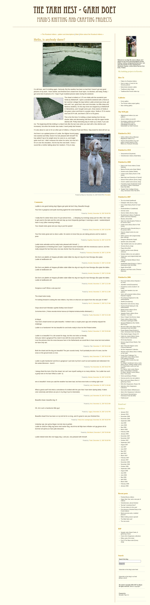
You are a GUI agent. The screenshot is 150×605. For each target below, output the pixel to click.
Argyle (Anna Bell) (126, 267)
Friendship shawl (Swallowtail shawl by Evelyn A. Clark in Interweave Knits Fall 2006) (131, 185)
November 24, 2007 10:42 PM (101, 411)
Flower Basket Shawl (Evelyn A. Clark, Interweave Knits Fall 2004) (130, 331)
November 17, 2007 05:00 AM (101, 331)
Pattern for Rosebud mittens (129, 81)
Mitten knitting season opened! (129, 517)
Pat (91, 367)
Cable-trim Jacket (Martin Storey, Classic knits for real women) (130, 337)
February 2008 (125, 431)
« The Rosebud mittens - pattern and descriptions (57, 34)
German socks (125, 210)
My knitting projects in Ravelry (130, 71)
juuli (91, 395)
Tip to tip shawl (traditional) (128, 200)
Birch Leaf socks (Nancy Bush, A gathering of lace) (130, 381)
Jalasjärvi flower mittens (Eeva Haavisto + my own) (129, 314)
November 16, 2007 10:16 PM (101, 229)
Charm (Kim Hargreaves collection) (131, 536)
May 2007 (123, 451)
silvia (90, 356)
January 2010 (125, 414)
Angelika (89, 240)
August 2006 (124, 470)
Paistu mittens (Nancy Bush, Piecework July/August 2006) (129, 320)
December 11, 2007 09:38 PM (101, 440)
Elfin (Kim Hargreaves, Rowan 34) (130, 384)
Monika (90, 377)
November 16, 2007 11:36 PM (101, 252)
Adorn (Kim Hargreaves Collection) (131, 392)
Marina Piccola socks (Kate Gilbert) (131, 169)
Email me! (122, 404)
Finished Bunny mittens (127, 497)
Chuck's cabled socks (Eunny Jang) (131, 181)
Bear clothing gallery (126, 105)
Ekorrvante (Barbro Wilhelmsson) (130, 390)
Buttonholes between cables (129, 87)
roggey (90, 411)
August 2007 (124, 444)
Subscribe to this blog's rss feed (128, 576)
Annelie (90, 263)
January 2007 (125, 460)
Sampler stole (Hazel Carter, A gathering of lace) (129, 533)
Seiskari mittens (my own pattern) (130, 254)
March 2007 (124, 455)
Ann (91, 403)
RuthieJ (90, 331)
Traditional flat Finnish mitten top (130, 91)
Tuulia (90, 315)
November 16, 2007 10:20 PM (101, 240)
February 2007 (125, 457)
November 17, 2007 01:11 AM (101, 291)
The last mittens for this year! (129, 507)
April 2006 (124, 479)
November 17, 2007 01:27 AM (101, 303)
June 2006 (124, 475)
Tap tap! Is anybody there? (128, 505)
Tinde (90, 440)
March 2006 (124, 481)
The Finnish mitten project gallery (130, 103)
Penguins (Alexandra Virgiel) (129, 239)
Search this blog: (123, 559)
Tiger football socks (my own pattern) (131, 244)
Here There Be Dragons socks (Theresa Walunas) (129, 346)
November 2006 (125, 464)
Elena (90, 229)
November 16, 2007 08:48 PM (101, 213)
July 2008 (123, 423)
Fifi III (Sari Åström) (126, 340)
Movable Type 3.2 (124, 595)
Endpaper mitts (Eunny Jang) (129, 202)
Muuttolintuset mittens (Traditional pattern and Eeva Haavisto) (130, 215)
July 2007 (123, 447)
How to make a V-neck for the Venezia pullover (129, 84)
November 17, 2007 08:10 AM (101, 346)
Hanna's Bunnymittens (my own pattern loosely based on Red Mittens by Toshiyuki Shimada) (130, 142)
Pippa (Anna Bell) (126, 248)
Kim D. (90, 303)
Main (77, 34)
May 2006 (123, 477)
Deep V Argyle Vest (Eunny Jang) (130, 317)
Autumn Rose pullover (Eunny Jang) (131, 179)
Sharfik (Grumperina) (127, 301)
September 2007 (125, 442)
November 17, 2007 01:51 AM (101, 315)
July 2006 (123, 473)
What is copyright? (135, 586)
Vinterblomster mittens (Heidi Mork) (131, 156)
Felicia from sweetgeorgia (85, 419)
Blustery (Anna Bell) (126, 219)
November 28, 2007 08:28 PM (101, 419)
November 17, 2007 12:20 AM (101, 263)
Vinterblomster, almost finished (129, 503)
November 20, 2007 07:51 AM (101, 395)
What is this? (123, 578)
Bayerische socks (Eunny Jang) (130, 303)
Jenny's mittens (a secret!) (128, 119)
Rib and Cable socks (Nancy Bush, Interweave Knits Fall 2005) (131, 327)
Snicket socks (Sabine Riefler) (129, 171)
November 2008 (125, 418)
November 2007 (125, 438)
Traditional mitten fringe (127, 89)
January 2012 (125, 412)
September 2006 (125, 468)
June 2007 (124, 449)
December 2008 (125, 416)
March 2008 (124, 429)
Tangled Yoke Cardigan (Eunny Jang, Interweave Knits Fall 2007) (130, 189)
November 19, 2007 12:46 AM (101, 385)
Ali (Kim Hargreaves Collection (129, 349)
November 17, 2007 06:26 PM (101, 356)
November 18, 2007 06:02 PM (101, 367)
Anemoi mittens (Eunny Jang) (129, 213)
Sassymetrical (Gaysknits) (128, 153)
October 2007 (125, 440)
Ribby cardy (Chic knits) (127, 538)
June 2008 (124, 425)
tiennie (90, 291)
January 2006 (125, 486)
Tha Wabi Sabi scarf (126, 519)
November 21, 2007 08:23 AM (101, 403)
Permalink (107, 195)
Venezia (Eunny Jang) (127, 246)
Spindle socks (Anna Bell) (128, 241)
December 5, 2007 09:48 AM (102, 432)
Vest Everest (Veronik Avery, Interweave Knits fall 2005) (129, 395)
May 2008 (123, 427)
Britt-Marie (90, 432)
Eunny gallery (125, 101)
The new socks (125, 521)
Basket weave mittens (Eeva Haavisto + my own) (129, 310)
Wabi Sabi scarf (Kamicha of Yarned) (131, 177)
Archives (121, 409)
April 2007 (124, 453)
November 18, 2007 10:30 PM (101, 377)
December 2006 (125, 462)
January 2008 (125, 434)
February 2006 (125, 484)
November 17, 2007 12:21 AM (101, 283)
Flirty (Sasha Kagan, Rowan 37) (130, 334)
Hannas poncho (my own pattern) (130, 378)
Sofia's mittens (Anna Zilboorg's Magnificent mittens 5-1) (130, 137)
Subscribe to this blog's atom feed (128, 569)
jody (91, 385)
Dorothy (90, 213)
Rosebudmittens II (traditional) (129, 208)
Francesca (89, 252)
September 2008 (125, 421)
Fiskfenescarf (124, 398)
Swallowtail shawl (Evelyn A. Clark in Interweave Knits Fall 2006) (131, 264)
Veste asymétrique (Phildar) (128, 376)
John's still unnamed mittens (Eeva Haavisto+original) (130, 294)
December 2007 (125, 436)
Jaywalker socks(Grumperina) (129, 284)
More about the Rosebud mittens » (92, 34)
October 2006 (125, 466)
